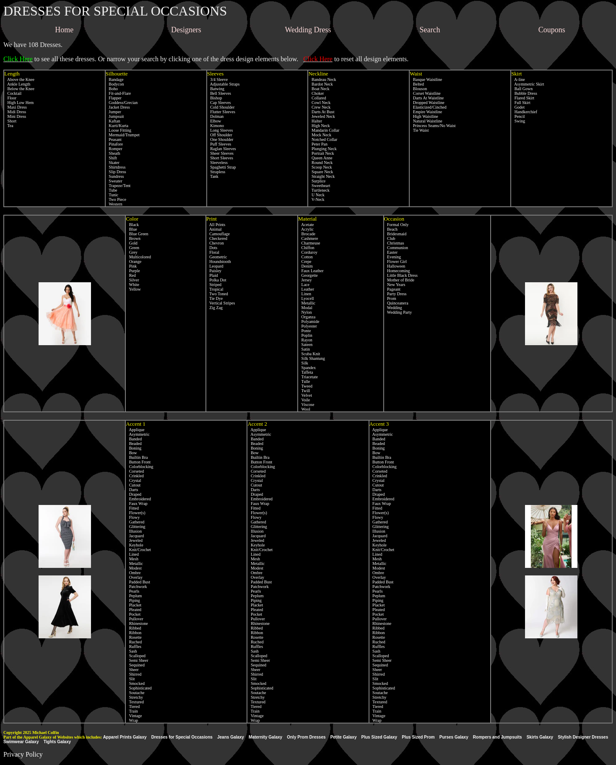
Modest (134, 568)
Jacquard (135, 535)
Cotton (305, 257)
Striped (213, 284)
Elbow (214, 121)
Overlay (134, 577)
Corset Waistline (425, 93)
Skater (113, 162)
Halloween (394, 266)
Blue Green (137, 234)
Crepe (304, 261)
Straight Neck (321, 176)
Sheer (132, 669)
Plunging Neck (322, 148)
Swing (518, 121)
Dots (211, 247)
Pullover (134, 619)
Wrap (132, 720)
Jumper (113, 111)
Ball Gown (522, 88)
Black (132, 224)
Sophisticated (138, 688)
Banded (134, 439)
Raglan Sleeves (221, 148)
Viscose (306, 404)
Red (131, 275)
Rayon (305, 340)
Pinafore (114, 144)
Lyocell (306, 298)
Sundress (115, 176)
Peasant (114, 139)
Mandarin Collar (323, 130)
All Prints (216, 224)
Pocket (133, 614)
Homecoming (397, 270)
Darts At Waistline (427, 98)
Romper (114, 148)
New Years (394, 284)
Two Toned (217, 293)
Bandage (115, 79)
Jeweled (134, 540)
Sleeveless (217, 162)
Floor (10, 98)
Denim (305, 266)
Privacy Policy (23, 754)
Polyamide (308, 321)
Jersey (305, 280)
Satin (304, 349)
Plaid (212, 275)
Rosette (134, 637)
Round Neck (320, 162)
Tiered (133, 706)
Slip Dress (116, 171)
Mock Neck (319, 135)
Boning (133, 448)
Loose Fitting (118, 130)
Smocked (135, 683)
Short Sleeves (220, 158)
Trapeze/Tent (118, 185)
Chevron (215, 243)
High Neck (319, 125)
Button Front (138, 462)
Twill (304, 390)
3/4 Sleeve (217, 79)
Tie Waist (419, 130)
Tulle (304, 381)
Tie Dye (214, 298)
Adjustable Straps (223, 84)
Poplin (305, 335)
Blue (131, 229)
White (132, 284)
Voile (304, 400)
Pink (131, 266)
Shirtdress (116, 167)
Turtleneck (318, 190)
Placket (133, 605)
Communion (396, 247)
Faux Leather (311, 270)
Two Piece (116, 199)
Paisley (213, 270)
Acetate (306, 224)
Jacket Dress (118, 107)
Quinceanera (396, 303)
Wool (304, 409)
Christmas (394, 243)
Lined (132, 554)
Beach (391, 229)
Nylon (305, 312)
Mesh (132, 559)
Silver (132, 280)
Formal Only (396, 224)
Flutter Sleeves (221, 111)
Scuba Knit (309, 353)
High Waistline (424, 116)
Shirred (133, 674)
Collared (317, 98)
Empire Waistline (426, 111)
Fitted (132, 508)
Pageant (392, 289)
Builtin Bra (137, 457)
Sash (131, 651)
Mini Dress (15, 116)
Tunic (112, 195)
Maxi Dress (15, 107)
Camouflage (218, 234)
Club (389, 238)
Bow (131, 452)
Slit (130, 679)
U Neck (316, 195)
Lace (303, 284)
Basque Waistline (426, 79)
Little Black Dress (401, 275)
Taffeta (305, 372)
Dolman (215, 116)
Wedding (393, 307)
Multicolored (138, 257)
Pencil (518, 116)
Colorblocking (139, 466)
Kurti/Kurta (117, 125)
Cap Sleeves (219, 102)
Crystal (133, 480)
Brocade (306, 234)
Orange (133, 261)
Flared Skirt (522, 98)
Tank (212, 176)
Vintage (134, 715)
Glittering (135, 526)
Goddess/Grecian (122, 102)
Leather (306, 289)
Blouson (418, 88)
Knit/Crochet (138, 549)
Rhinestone (137, 623)
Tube (111, 190)
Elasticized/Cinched (428, 107)
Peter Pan (317, 144)
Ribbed (133, 628)
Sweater (114, 181)
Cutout (133, 485)
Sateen (305, 344)
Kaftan (113, 121)
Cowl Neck (319, 102)
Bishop (214, 98)
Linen (304, 293)
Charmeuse (309, 243)
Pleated (133, 609)
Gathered (135, 522)
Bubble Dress (524, 93)
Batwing (215, 88)
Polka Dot (216, 280)
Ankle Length (17, 84)
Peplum (134, 595)
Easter (391, 252)
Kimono (215, 125)
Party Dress (395, 293)
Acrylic (306, 229)
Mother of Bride (399, 280)
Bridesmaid (395, 234)
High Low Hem (19, 102)
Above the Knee (19, 79)
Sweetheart (319, 185)
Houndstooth (218, 261)
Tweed (305, 386)
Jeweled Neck (321, 116)
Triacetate (308, 377)
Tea (8, 125)
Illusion (134, 531)
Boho (112, 88)
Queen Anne (320, 158)
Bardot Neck (320, 84)
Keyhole (134, 545)
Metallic (306, 303)
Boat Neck (318, 88)
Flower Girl (395, 261)
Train (132, 711)
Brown (133, 238)
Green (132, 247)
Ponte (304, 330)
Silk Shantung (311, 358)
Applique (135, 429)
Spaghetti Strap (221, 167)
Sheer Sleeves (220, 153)
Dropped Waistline (427, 102)
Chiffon (306, 247)
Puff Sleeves (219, 144)
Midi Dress (15, 111)
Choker (316, 93)
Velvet (305, 395)
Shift (111, 158)
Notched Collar (322, 139)
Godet (518, 107)
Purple (133, 270)
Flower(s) (135, 512)
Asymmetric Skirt (527, 84)
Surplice (316, 181)
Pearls (132, 591)
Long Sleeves (220, 130)
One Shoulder (220, 139)
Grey (132, 252)
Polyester (307, 326)
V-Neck (316, 199)
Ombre (133, 572)
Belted (417, 84)
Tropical (215, 289)
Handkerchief (524, 111)
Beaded (134, 443)
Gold (132, 243)
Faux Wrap (137, 503)
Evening (392, 257)
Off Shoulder (219, 135)
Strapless (216, 171)
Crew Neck (319, 107)
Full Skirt (520, 102)
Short (10, 121)
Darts (132, 489)
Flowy (133, 517)
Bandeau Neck (322, 79)
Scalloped (136, 655)
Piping (133, 600)
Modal (305, 307)
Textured (135, 702)
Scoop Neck (320, 167)
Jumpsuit (115, 116)
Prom (390, 298)
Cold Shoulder (221, 107)
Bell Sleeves (219, 93)
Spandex (307, 367)
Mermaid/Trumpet (123, 135)
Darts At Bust (321, 111)
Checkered (216, 238)
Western (114, 204)
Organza (306, 317)
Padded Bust (138, 582)
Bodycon (115, 84)
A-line (518, 79)
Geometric (216, 257)
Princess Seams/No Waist (432, 125)
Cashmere (308, 238)
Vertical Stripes (220, 303)
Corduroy (307, 252)
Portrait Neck (321, 153)
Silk (303, 363)
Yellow (133, 289)
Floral (212, 252)
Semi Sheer (137, 660)
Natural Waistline (426, 121)
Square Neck (320, 171)
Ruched (134, 642)
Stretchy (134, 697)
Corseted (135, 471)
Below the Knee (19, 88)
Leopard (215, 266)
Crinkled (135, 476)
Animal (214, 229)
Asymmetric (137, 434)
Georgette (308, 275)
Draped (133, 494)
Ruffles (133, 646)
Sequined (135, 665)
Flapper (114, 98)
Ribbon (133, 632)
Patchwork (136, 586)
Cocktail (12, 93)
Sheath (113, 153)
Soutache (135, 692)
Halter (315, 121)
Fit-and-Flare (118, 93)
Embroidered (138, 499)
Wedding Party (398, 312)
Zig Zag (214, 307)
